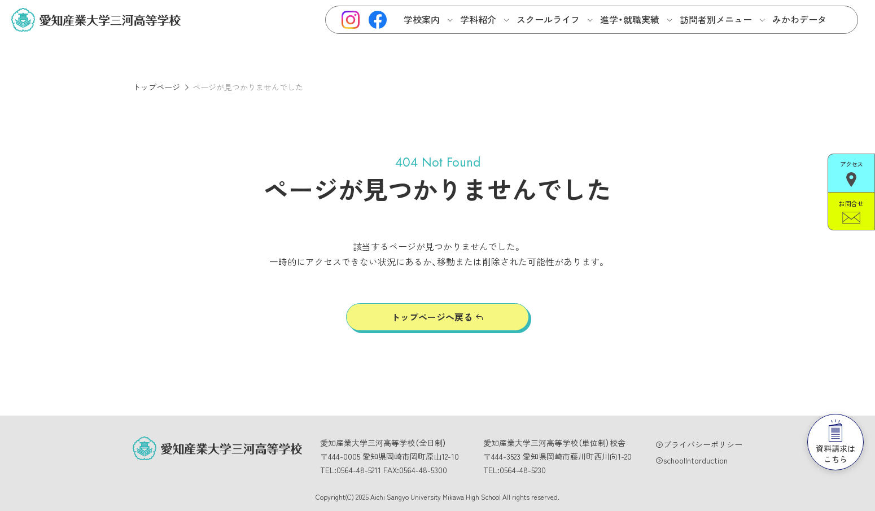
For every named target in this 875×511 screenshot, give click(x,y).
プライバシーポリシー (702, 444)
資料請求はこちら (835, 442)
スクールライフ (548, 19)
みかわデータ (799, 19)
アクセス (851, 173)
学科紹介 (478, 19)
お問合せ (851, 211)
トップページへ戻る (432, 317)
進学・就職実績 (629, 19)
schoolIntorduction (695, 460)
